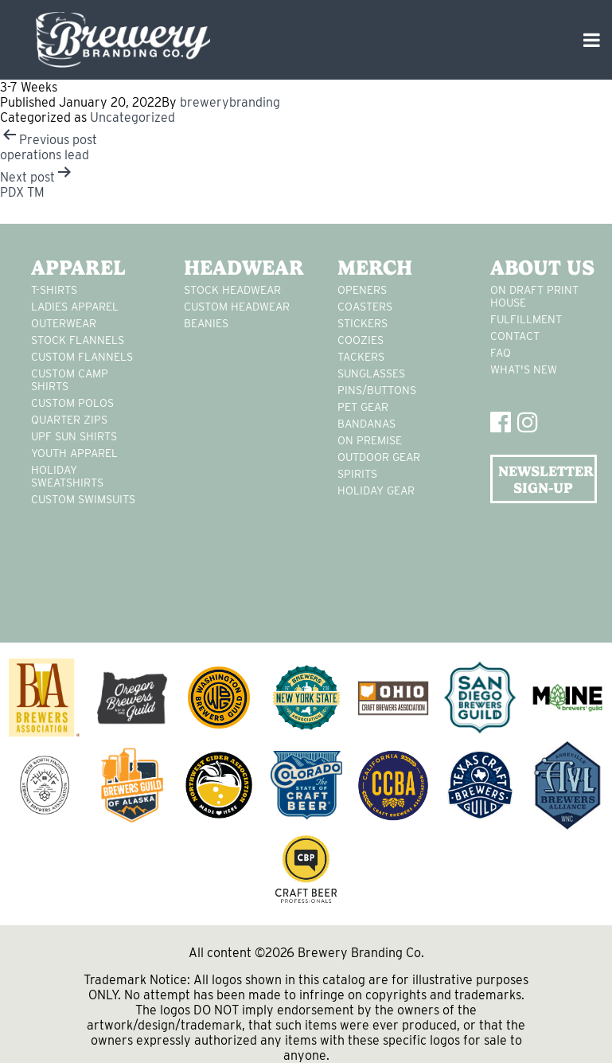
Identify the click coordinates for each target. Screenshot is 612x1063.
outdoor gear (378, 457)
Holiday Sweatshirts (67, 476)
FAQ (500, 352)
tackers (360, 356)
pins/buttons (376, 390)
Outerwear (63, 323)
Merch (374, 267)
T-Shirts (54, 289)
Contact (515, 336)
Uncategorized (132, 117)
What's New (523, 369)
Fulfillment (526, 319)
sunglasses (371, 373)
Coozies (360, 340)
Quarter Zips (69, 419)
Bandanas (366, 423)
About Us (542, 267)
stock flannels (77, 340)
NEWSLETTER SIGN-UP (546, 479)
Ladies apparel (75, 306)
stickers (362, 323)
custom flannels (82, 356)
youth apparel (74, 453)
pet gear (362, 407)
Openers (362, 289)
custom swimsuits (83, 499)
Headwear (237, 267)
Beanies (206, 323)
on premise (369, 440)
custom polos (72, 403)
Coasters (364, 306)
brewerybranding (230, 102)
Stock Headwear (232, 289)
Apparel (78, 267)
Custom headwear (237, 306)
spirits (357, 473)
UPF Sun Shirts (74, 436)
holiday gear (376, 490)
